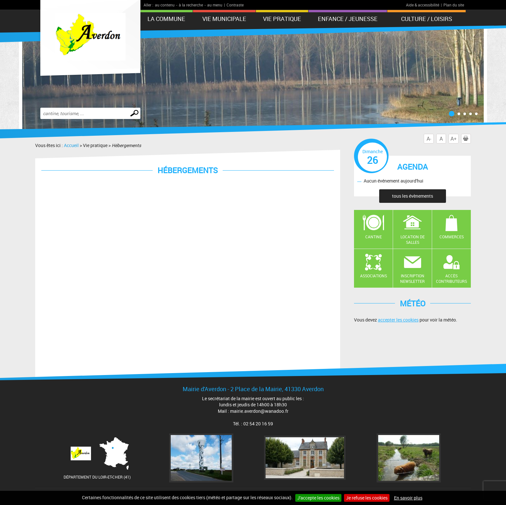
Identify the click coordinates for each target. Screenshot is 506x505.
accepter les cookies (398, 320)
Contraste (235, 4)
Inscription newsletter (412, 278)
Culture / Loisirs (426, 19)
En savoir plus (408, 498)
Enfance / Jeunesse (348, 19)
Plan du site (453, 4)
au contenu (165, 4)
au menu (214, 4)
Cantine (373, 236)
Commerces (452, 236)
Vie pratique (282, 19)
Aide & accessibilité (422, 4)
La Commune (166, 19)
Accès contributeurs (451, 278)
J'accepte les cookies (318, 498)
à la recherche (191, 4)
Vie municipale (224, 19)
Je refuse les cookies (367, 498)
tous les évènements (412, 196)
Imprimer (467, 138)
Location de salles (412, 239)
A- (429, 138)
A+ (453, 138)
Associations (373, 275)
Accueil (71, 145)
